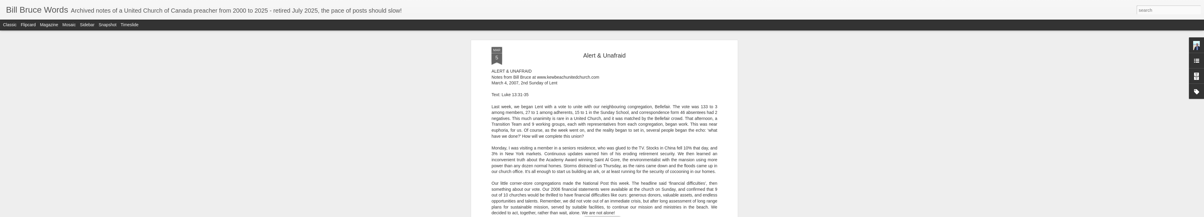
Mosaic (69, 24)
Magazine (49, 24)
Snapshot (107, 24)
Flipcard (28, 24)
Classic (10, 24)
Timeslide (129, 24)
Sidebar (87, 24)
